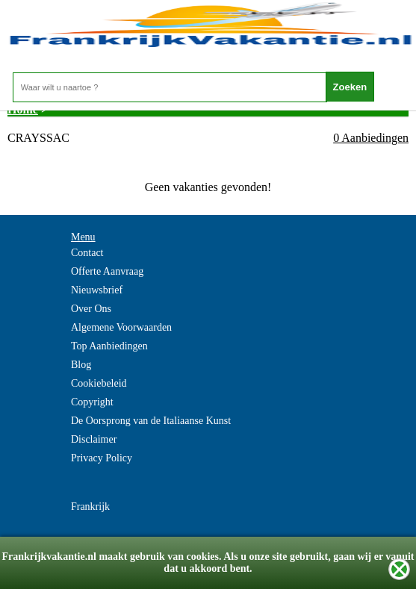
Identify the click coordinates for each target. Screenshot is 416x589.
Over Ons (91, 308)
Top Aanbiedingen (109, 346)
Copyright (92, 402)
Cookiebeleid (99, 383)
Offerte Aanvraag (107, 271)
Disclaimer (94, 439)
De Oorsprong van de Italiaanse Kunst (151, 420)
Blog (81, 364)
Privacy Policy (101, 458)
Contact (87, 252)
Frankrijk (90, 506)
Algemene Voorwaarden (121, 327)
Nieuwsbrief (96, 290)
